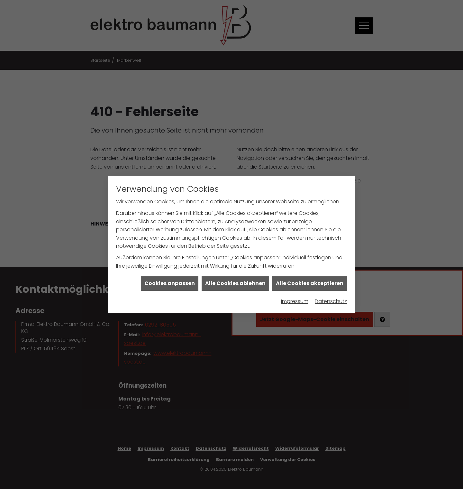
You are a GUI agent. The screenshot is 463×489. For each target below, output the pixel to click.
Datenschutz (331, 291)
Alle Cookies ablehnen (235, 273)
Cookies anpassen (169, 273)
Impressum (294, 291)
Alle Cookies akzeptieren (309, 273)
